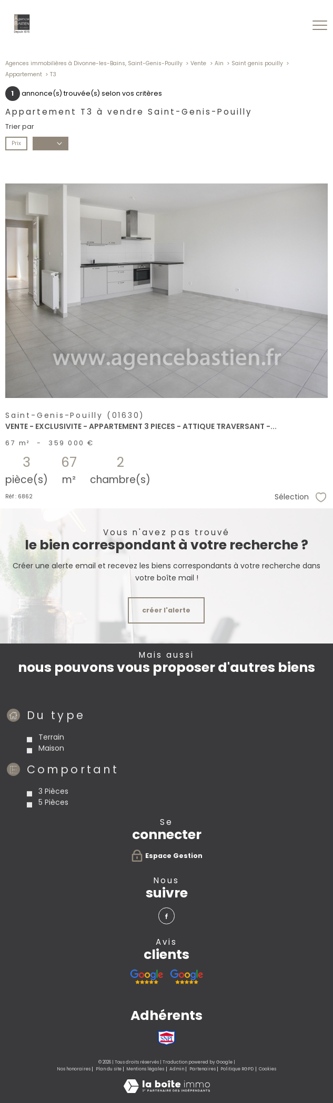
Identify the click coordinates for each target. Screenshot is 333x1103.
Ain (219, 63)
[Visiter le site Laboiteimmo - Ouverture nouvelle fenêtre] (167, 1090)
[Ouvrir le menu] (320, 26)
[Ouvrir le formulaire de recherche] (292, 25)
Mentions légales (145, 1069)
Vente (198, 63)
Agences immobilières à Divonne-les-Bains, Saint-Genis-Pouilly (94, 63)
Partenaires (202, 1069)
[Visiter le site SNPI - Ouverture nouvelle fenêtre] (166, 1038)
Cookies (267, 1069)
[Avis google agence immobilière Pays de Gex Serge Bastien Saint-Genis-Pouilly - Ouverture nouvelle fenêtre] (186, 977)
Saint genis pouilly (257, 63)
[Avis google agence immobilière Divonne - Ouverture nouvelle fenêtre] (146, 977)
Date (50, 143)
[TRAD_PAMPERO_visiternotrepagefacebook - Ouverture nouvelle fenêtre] (166, 915)
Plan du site (109, 1069)
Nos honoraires (73, 1069)
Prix (16, 143)
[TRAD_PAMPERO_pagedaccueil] (22, 31)
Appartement (23, 74)
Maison (51, 786)
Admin (176, 1069)
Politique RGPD (237, 1069)
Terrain (51, 775)
